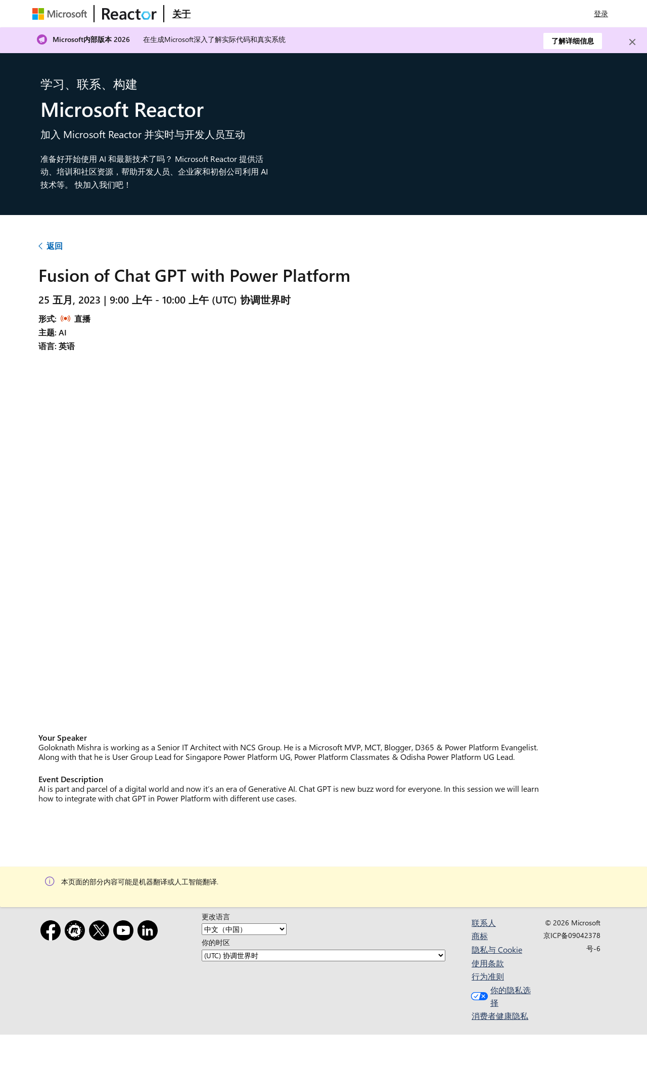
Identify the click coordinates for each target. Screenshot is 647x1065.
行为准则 (488, 976)
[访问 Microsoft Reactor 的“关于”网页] (181, 13)
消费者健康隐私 (500, 1015)
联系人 (484, 922)
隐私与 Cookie (497, 949)
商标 (480, 935)
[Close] (632, 42)
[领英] (149, 932)
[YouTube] (125, 932)
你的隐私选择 (500, 996)
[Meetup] (77, 932)
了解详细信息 (572, 41)
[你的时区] (323, 955)
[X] (101, 932)
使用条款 (488, 963)
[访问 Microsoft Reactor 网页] (129, 13)
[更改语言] (244, 929)
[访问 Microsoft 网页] (61, 13)
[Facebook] (52, 932)
